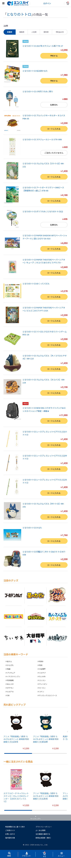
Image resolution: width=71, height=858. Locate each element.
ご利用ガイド (10, 830)
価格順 (21, 32)
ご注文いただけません (53, 152)
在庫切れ (54, 104)
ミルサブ (42, 673)
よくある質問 (40, 830)
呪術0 (41, 661)
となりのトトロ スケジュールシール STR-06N (42, 139)
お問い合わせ (10, 834)
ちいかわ (42, 676)
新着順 (9, 32)
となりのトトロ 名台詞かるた (35, 70)
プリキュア (11, 673)
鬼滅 (8, 669)
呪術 (40, 665)
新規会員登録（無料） (44, 838)
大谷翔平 (42, 669)
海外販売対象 (10, 838)
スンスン (42, 680)
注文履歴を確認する (43, 834)
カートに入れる (54, 128)
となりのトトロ (19, 14)
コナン (41, 691)
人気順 (33, 32)
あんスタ (10, 684)
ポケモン (10, 688)
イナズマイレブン (13, 676)
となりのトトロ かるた (32, 527)
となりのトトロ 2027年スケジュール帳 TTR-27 (43, 45)
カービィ (42, 688)
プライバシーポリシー (44, 827)
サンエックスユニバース (48, 695)
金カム (9, 661)
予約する (54, 55)
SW (8, 695)
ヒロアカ (10, 691)
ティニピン (43, 684)
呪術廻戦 (10, 680)
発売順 (46, 32)
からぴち (10, 665)
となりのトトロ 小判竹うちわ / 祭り (38, 91)
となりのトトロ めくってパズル (36, 283)
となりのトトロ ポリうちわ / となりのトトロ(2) (43, 211)
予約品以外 (60, 32)
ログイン (47, 3)
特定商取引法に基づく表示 (15, 827)
